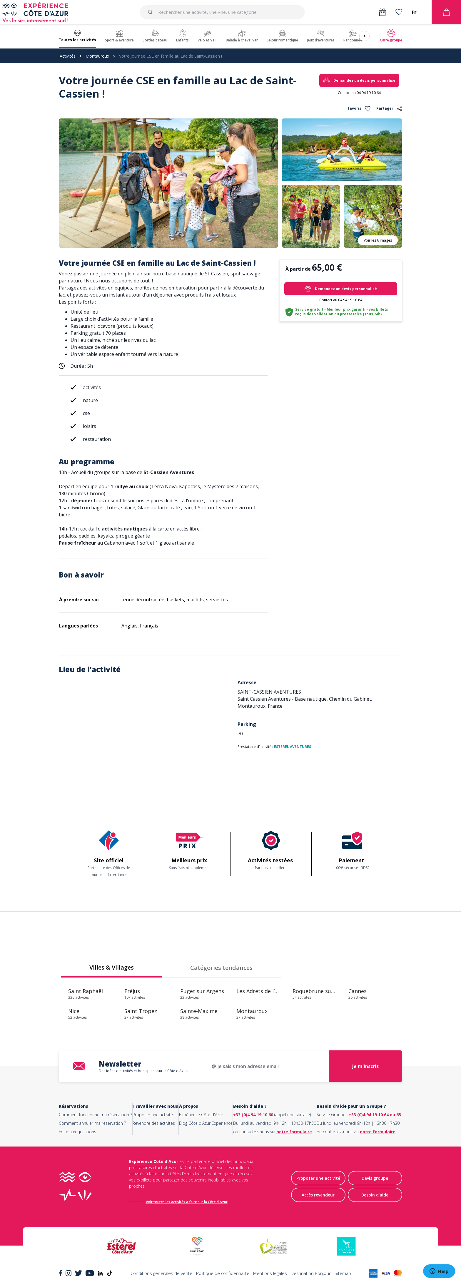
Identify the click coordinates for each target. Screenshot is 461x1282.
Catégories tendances (221, 968)
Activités (68, 56)
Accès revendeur (318, 1195)
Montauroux (97, 56)
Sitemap (343, 1273)
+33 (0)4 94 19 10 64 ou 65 (375, 1114)
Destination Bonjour (311, 1273)
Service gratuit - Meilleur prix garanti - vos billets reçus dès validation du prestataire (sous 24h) (341, 312)
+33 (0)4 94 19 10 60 (253, 1114)
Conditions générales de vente (161, 1273)
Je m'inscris (365, 1066)
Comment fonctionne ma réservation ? (95, 1114)
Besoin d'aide (374, 1195)
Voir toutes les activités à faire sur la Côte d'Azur (187, 1201)
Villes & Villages (111, 967)
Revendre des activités (154, 1123)
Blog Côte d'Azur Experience (206, 1123)
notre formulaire (294, 1131)
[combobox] (222, 12)
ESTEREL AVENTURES (292, 746)
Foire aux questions (77, 1131)
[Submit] (151, 12)
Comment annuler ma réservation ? (92, 1123)
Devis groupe (375, 1178)
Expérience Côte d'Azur (201, 1114)
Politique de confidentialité (222, 1273)
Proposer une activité (153, 1114)
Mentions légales (270, 1273)
